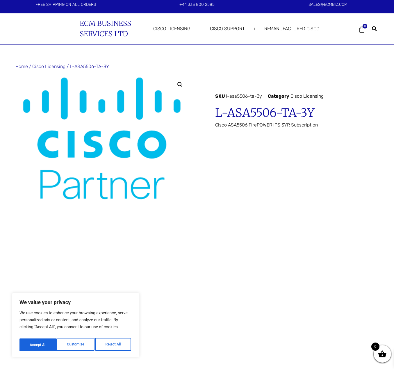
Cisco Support (227, 28)
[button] (374, 28)
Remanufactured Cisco (292, 28)
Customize (38, 345)
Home (21, 66)
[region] (76, 326)
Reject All (76, 345)
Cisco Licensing (171, 28)
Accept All (113, 345)
